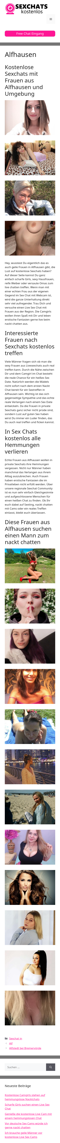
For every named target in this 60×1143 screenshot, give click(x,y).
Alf (10, 1043)
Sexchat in (15, 1038)
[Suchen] (50, 1067)
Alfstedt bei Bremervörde (25, 1048)
